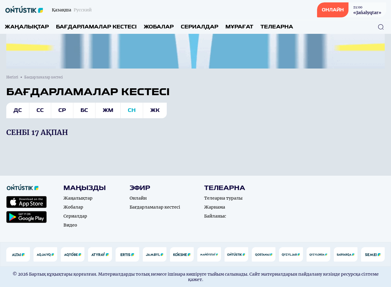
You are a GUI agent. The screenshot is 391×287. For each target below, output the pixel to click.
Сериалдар (199, 27)
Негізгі (12, 77)
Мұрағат (239, 27)
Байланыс (215, 216)
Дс (17, 110)
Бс (84, 110)
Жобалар (159, 27)
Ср (62, 110)
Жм (108, 110)
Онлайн (138, 198)
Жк (155, 110)
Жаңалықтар (27, 27)
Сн (132, 110)
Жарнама (214, 207)
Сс (40, 110)
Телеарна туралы (223, 198)
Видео (70, 225)
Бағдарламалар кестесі (96, 27)
